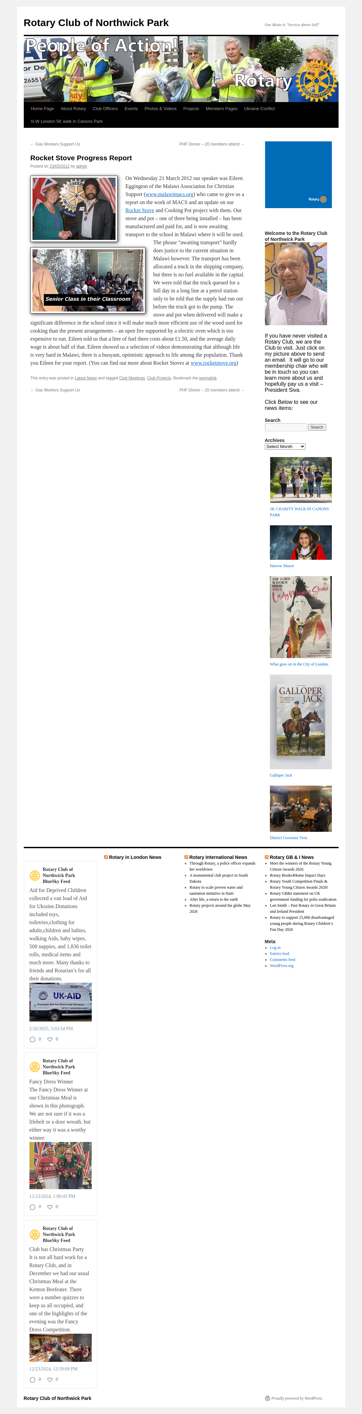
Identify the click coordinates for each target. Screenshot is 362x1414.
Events (131, 108)
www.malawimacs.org (170, 194)
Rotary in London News (135, 857)
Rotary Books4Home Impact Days (297, 875)
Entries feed (279, 953)
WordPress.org (281, 965)
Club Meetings (132, 378)
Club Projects (159, 378)
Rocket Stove (140, 210)
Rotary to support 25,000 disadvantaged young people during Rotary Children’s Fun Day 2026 (302, 923)
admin (81, 166)
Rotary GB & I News (292, 857)
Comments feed (282, 959)
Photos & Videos (161, 108)
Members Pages (222, 108)
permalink (208, 378)
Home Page (42, 108)
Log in (275, 947)
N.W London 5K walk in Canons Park (67, 121)
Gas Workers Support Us (55, 144)
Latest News (86, 378)
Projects (191, 108)
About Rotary (73, 108)
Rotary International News (218, 857)
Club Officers (105, 108)
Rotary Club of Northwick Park (96, 22)
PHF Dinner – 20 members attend (212, 144)
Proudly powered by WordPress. (297, 1398)
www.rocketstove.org (213, 363)
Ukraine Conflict (259, 108)
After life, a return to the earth (214, 899)
